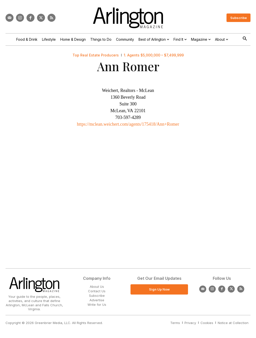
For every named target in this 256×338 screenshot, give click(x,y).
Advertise (97, 300)
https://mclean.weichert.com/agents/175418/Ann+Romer (128, 124)
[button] (244, 39)
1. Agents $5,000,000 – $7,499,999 (154, 55)
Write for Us (97, 305)
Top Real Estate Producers (95, 55)
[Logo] (128, 17)
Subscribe (97, 296)
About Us (97, 287)
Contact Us (97, 291)
